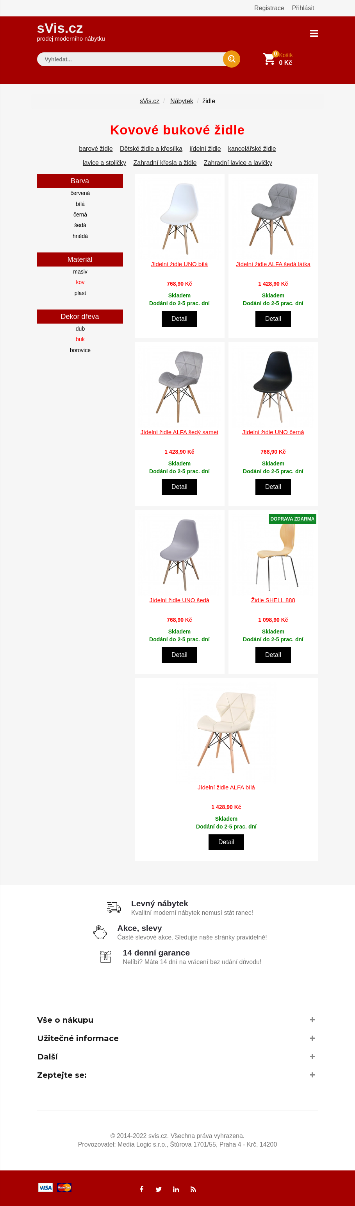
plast (80, 293)
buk (80, 339)
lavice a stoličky (104, 162)
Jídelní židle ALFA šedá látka (273, 264)
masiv (80, 271)
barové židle (95, 148)
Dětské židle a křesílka (151, 148)
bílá (80, 203)
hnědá (80, 236)
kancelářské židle (252, 148)
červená (80, 193)
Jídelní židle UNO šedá (179, 600)
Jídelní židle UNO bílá (179, 264)
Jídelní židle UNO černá (273, 432)
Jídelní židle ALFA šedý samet (179, 432)
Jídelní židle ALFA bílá (226, 787)
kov (80, 282)
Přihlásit (303, 8)
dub (80, 329)
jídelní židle (205, 148)
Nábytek (181, 101)
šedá (80, 225)
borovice (80, 350)
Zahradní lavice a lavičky (238, 162)
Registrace (269, 8)
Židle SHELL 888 (273, 600)
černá (80, 214)
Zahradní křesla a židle (165, 162)
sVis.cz (71, 31)
